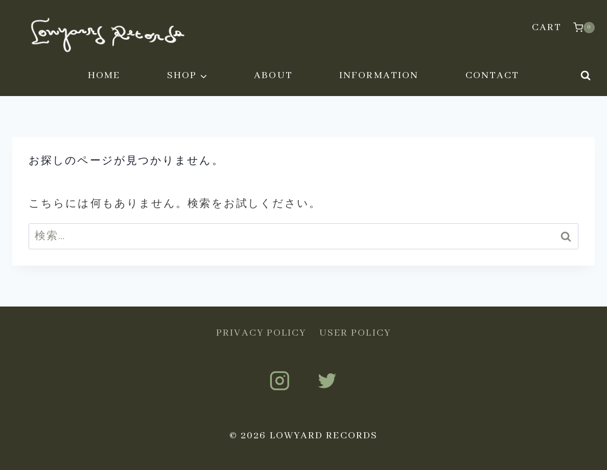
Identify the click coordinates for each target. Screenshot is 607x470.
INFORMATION (378, 75)
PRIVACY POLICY (261, 332)
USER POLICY (355, 332)
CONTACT (492, 75)
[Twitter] (327, 381)
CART (547, 27)
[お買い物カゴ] (584, 27)
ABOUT (273, 75)
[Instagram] (279, 381)
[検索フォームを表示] (585, 75)
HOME (104, 75)
